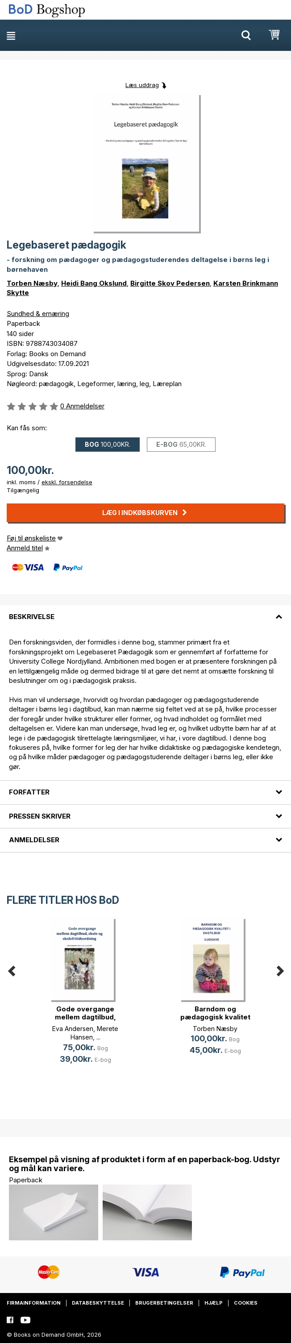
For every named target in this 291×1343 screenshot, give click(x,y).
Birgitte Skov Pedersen (170, 283)
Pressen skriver (40, 816)
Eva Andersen (72, 1028)
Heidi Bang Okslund (94, 283)
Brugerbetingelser (164, 1303)
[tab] (145, 611)
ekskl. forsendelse (67, 482)
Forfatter (29, 792)
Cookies (246, 1303)
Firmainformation (34, 1303)
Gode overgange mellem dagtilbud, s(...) (85, 1017)
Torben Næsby (32, 283)
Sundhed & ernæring (38, 313)
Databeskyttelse (98, 1303)
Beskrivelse (31, 616)
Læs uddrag (142, 84)
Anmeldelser (34, 840)
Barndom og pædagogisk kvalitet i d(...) (215, 1017)
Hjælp (213, 1303)
